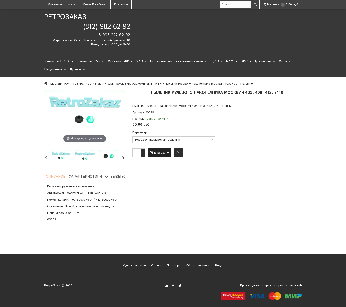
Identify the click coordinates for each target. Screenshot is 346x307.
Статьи (156, 265)
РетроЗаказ (65, 17)
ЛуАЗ (216, 62)
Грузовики (265, 62)
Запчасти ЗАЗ (90, 62)
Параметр (139, 132)
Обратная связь (197, 265)
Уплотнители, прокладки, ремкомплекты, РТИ (128, 83)
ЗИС (246, 62)
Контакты (121, 4)
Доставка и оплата (62, 4)
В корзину (159, 153)
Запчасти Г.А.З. (59, 62)
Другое (77, 69)
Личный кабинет (95, 4)
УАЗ (141, 62)
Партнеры (173, 265)
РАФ (231, 62)
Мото (284, 62)
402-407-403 (82, 83)
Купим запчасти (134, 265)
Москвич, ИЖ (120, 62)
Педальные (55, 69)
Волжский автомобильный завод (178, 62)
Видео (219, 265)
